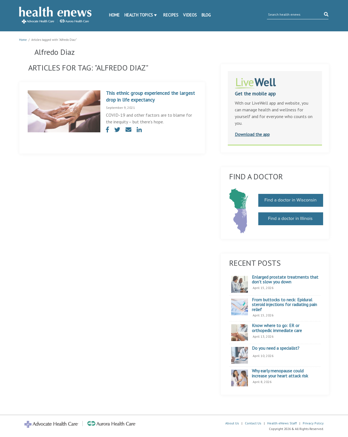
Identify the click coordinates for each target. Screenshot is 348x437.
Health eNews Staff (282, 423)
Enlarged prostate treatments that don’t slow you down (285, 280)
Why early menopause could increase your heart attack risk (280, 373)
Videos (190, 15)
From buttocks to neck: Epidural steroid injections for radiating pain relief (284, 304)
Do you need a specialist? (275, 348)
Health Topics (138, 15)
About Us (232, 423)
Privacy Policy (313, 423)
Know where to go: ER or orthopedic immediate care (277, 328)
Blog (206, 15)
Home (114, 15)
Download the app (252, 134)
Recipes (170, 15)
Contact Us (253, 423)
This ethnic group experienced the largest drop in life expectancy (150, 96)
